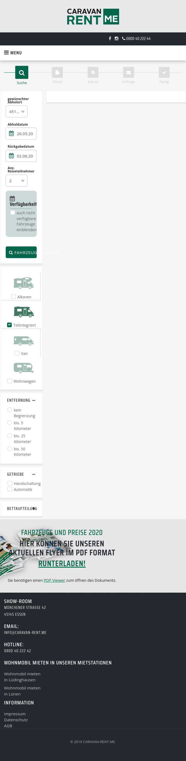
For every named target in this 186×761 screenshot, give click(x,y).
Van (24, 353)
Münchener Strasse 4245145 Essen (25, 611)
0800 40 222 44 (136, 38)
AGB (8, 725)
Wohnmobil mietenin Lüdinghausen (22, 676)
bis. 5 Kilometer (22, 425)
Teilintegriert (24, 325)
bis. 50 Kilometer (22, 451)
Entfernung (18, 400)
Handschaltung (27, 483)
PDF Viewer (54, 580)
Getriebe (15, 474)
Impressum (15, 713)
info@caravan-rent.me (25, 632)
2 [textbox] (10, 180)
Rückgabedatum (21, 146)
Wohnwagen (25, 381)
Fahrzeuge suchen (23, 252)
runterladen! (62, 563)
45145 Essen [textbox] (17, 111)
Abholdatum (18, 124)
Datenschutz (16, 719)
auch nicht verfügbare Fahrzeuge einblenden (27, 221)
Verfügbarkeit (21, 202)
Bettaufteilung (21, 508)
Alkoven (24, 296)
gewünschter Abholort (18, 100)
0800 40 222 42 (17, 651)
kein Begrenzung (24, 412)
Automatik (23, 489)
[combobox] (16, 111)
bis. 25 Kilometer (22, 438)
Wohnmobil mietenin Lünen (22, 691)
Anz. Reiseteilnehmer (21, 170)
